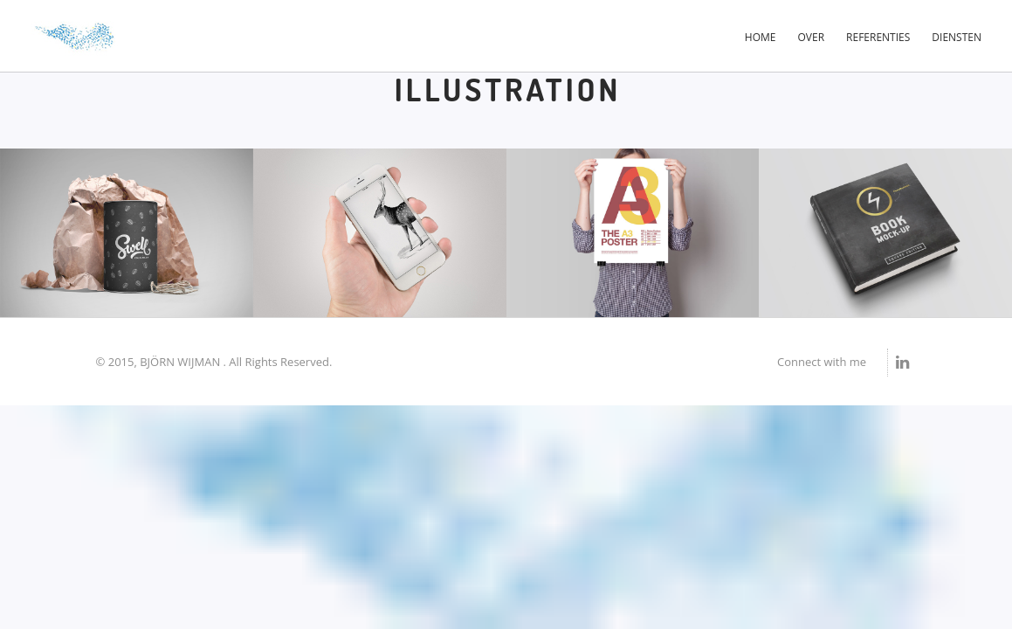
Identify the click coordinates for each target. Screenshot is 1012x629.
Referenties (878, 37)
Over (811, 37)
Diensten (956, 37)
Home (760, 37)
